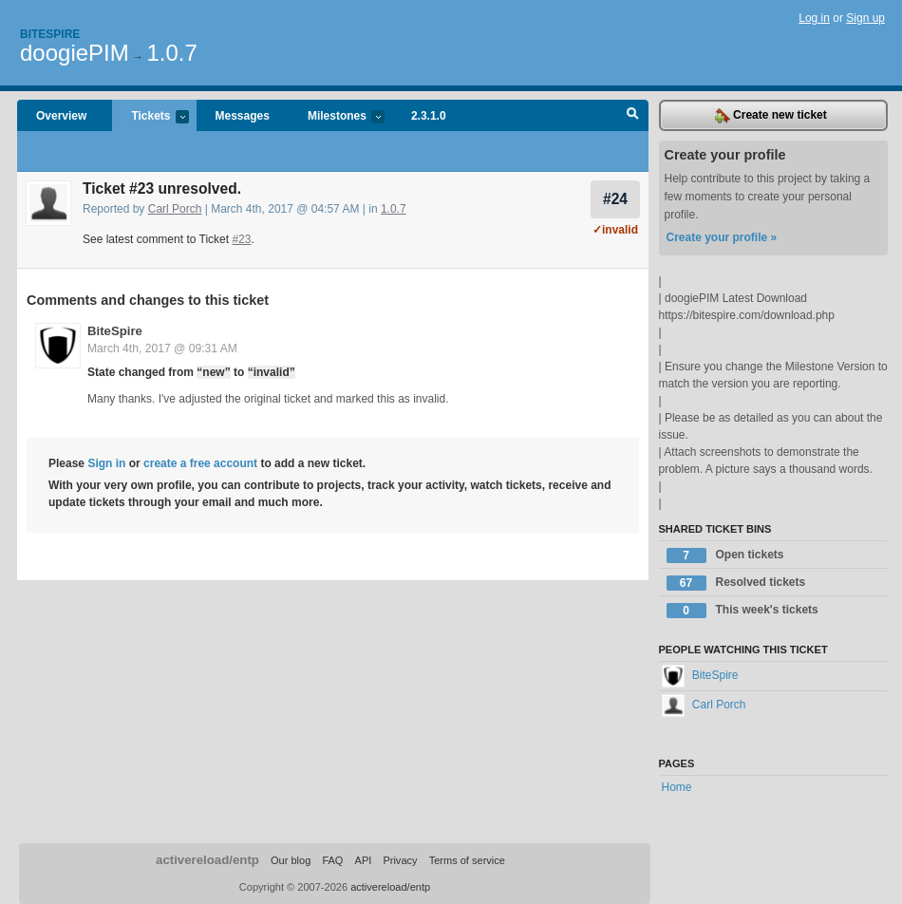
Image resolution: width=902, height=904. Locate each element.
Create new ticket (771, 115)
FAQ (332, 860)
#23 (241, 239)
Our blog (290, 860)
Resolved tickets (736, 583)
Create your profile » (722, 237)
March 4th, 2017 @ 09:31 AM (162, 348)
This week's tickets (742, 610)
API (363, 860)
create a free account (200, 463)
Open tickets (725, 555)
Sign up (865, 18)
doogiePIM (74, 53)
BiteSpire (114, 331)
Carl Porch (175, 209)
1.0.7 (171, 53)
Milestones (337, 117)
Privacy (400, 860)
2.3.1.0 (428, 115)
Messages (243, 115)
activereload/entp (207, 860)
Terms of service (467, 860)
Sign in (106, 463)
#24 (615, 199)
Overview (61, 115)
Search (632, 116)
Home (677, 787)
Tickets (150, 117)
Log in (814, 18)
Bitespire (50, 34)
